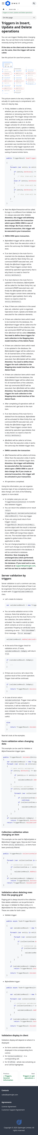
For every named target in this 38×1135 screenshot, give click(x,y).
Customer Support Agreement (13, 1110)
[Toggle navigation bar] (3, 3)
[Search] (34, 3)
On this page (8, 17)
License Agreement (9, 1106)
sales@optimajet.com (10, 1095)
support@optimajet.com (25, 566)
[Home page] (3, 9)
